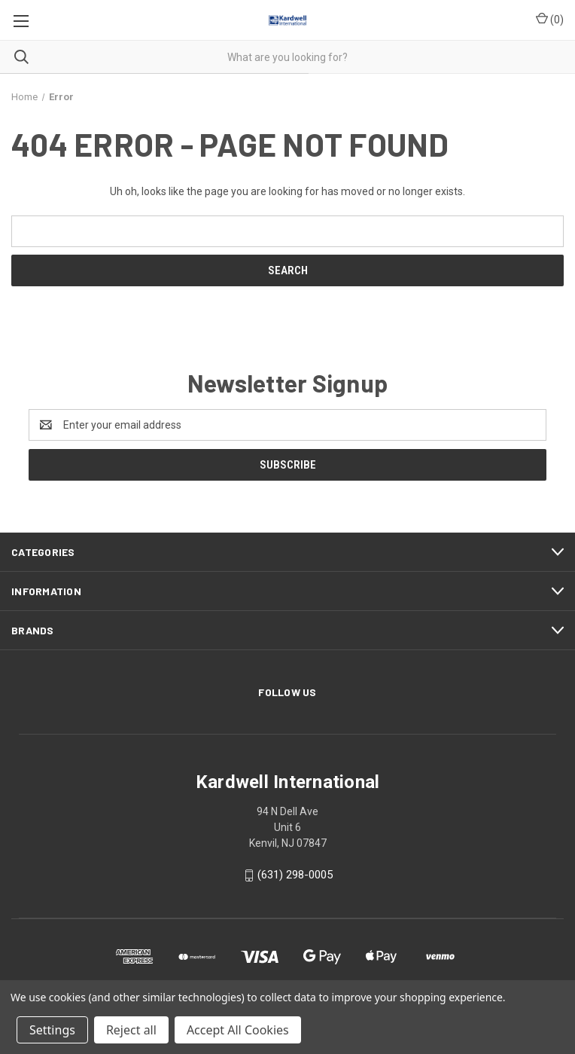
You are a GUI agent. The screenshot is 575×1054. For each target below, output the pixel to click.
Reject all (131, 1030)
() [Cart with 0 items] (550, 19)
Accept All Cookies (238, 1030)
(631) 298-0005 (295, 874)
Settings (52, 1030)
